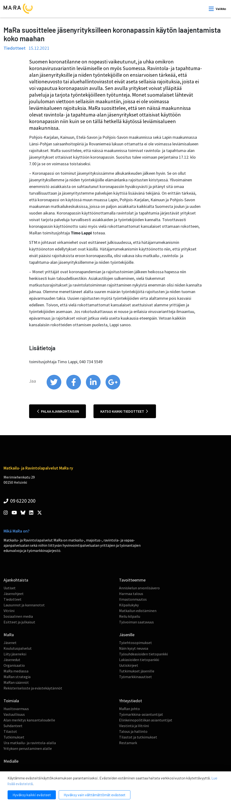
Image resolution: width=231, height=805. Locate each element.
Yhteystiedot (130, 700)
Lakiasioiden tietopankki (139, 659)
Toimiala (11, 700)
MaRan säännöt (16, 682)
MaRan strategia (17, 676)
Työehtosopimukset (135, 642)
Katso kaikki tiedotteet (124, 411)
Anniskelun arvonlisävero (139, 588)
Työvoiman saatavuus (136, 622)
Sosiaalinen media (18, 616)
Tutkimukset (14, 737)
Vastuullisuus (14, 714)
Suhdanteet (13, 725)
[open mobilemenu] (217, 9)
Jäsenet (10, 642)
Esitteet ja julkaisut (19, 622)
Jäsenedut (12, 659)
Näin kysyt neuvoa (133, 648)
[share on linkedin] (93, 388)
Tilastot (10, 731)
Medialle (11, 761)
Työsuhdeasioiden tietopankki (143, 654)
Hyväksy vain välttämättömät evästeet (94, 794)
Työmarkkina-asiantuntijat (141, 714)
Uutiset (10, 588)
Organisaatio (14, 665)
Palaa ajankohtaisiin (58, 411)
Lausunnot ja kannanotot (24, 605)
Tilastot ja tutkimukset (138, 737)
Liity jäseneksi (15, 654)
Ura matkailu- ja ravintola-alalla (30, 742)
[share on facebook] (74, 388)
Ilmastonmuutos (133, 599)
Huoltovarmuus (16, 708)
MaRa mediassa (16, 671)
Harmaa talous (131, 593)
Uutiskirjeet (128, 665)
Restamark (128, 742)
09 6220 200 (20, 500)
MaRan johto (129, 708)
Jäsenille (126, 634)
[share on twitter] (54, 388)
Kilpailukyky (129, 605)
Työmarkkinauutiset (135, 676)
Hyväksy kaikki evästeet (32, 794)
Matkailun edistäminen (137, 610)
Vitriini (9, 610)
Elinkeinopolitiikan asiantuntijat (145, 720)
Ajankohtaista (16, 580)
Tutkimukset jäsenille (136, 671)
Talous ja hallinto (133, 731)
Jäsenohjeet (14, 593)
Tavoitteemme (132, 580)
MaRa (9, 634)
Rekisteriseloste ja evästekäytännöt (33, 688)
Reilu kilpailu (129, 616)
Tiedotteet (13, 599)
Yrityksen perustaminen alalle (28, 748)
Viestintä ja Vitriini (134, 725)
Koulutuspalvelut (18, 648)
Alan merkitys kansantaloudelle (29, 720)
